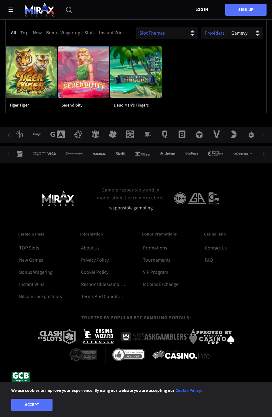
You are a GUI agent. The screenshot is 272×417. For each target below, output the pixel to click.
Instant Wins (31, 284)
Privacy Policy (95, 260)
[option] (14, 33)
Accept (32, 405)
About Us (90, 248)
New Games (31, 260)
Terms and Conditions (103, 296)
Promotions (155, 248)
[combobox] (66, 33)
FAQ (209, 260)
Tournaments (157, 260)
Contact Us (216, 248)
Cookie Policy (94, 272)
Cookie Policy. (188, 391)
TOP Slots (29, 248)
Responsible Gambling (103, 284)
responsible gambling (130, 208)
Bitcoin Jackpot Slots (40, 296)
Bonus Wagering (36, 272)
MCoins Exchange (160, 284)
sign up (245, 10)
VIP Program (155, 272)
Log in (201, 10)
